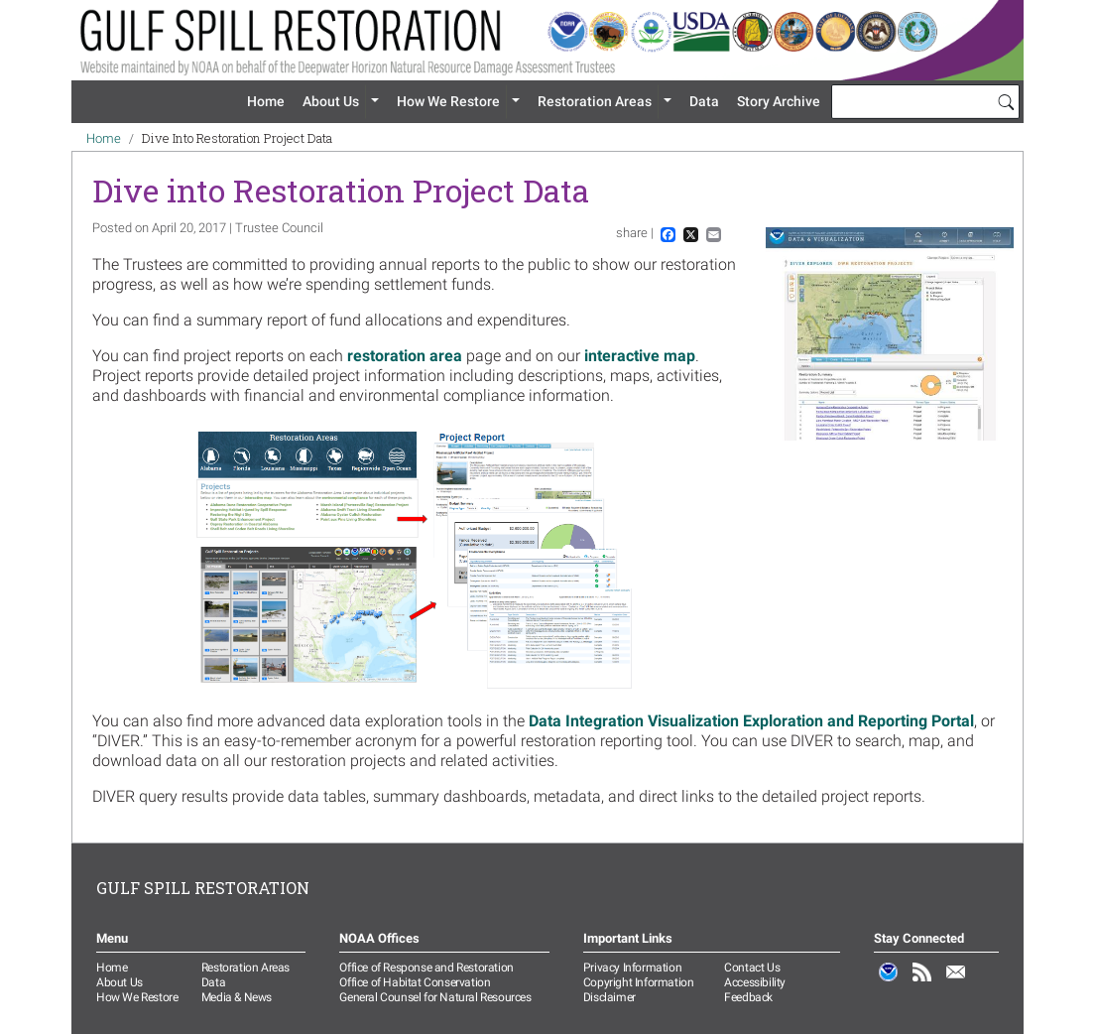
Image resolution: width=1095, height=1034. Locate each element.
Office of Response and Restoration (426, 967)
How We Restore (448, 101)
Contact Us (752, 967)
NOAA (889, 982)
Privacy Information (632, 967)
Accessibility (755, 982)
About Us (331, 101)
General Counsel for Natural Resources (435, 997)
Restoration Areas (595, 101)
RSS (922, 982)
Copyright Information (638, 982)
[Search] (1006, 101)
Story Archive (778, 101)
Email (956, 982)
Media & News (236, 997)
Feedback (748, 997)
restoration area (404, 355)
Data (704, 101)
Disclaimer (609, 997)
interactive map (639, 355)
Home (266, 101)
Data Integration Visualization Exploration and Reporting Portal (751, 720)
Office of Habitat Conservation (414, 982)
